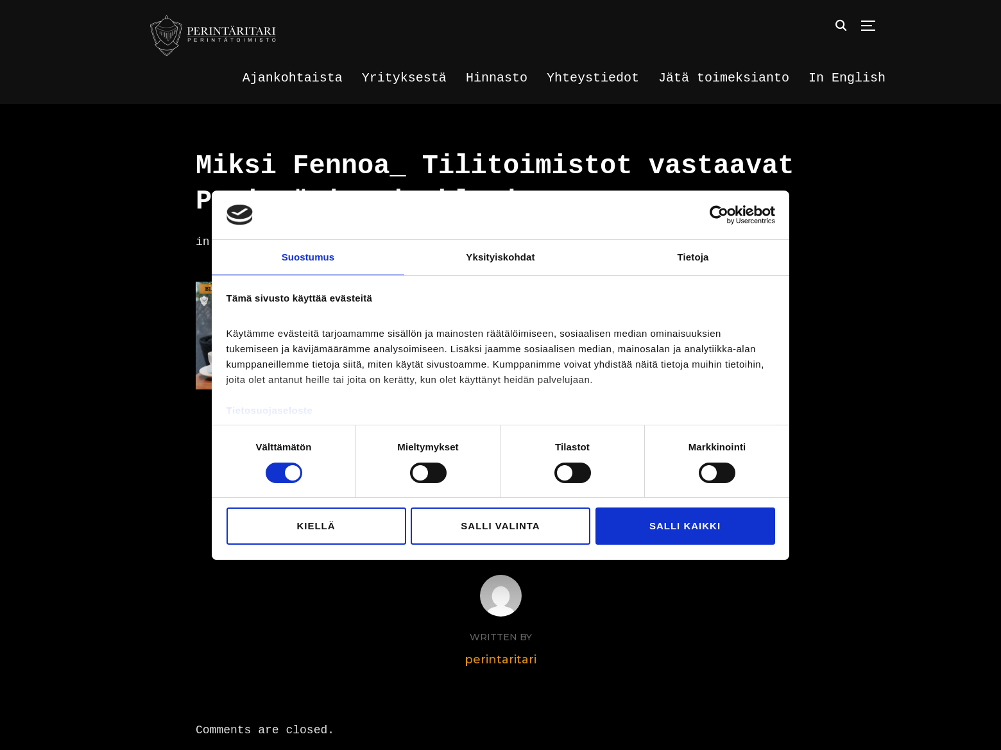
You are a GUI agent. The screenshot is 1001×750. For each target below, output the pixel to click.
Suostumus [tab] (308, 256)
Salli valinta (500, 526)
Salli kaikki (685, 526)
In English (847, 78)
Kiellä (315, 526)
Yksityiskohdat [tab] (500, 256)
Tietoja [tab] (693, 256)
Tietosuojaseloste (270, 410)
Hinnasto (496, 78)
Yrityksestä (404, 78)
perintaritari (500, 654)
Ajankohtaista (293, 78)
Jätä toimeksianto (723, 78)
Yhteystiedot (593, 78)
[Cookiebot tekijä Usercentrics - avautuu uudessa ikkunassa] (719, 214)
